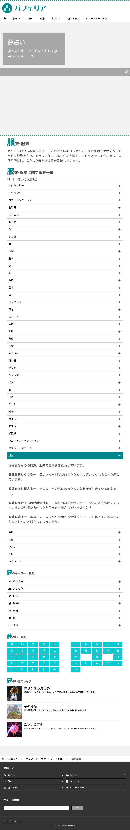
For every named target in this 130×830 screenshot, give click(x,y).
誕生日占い (73, 18)
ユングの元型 (33, 724)
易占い (29, 18)
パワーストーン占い (96, 18)
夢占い (16, 18)
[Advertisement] (65, 107)
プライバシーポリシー (13, 821)
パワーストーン (78, 787)
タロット (56, 18)
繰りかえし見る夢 (37, 688)
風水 (42, 18)
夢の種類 (30, 706)
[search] (36, 808)
